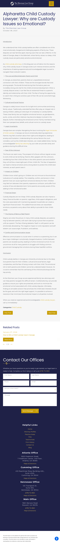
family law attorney (22, 143)
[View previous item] (4, 344)
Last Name (35, 375)
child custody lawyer (47, 300)
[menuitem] (30, 429)
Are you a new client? (11, 388)
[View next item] (11, 344)
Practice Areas (30, 434)
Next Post (52, 313)
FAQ (30, 437)
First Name (8, 375)
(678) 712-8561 (44, 371)
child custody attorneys (13, 64)
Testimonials (30, 439)
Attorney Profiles (30, 432)
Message (7, 395)
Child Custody (17, 307)
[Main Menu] (51, 3)
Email (33, 381)
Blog (30, 447)
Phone (6, 381)
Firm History (30, 442)
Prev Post (7, 313)
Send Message (30, 411)
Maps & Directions (30, 463)
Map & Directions (30, 510)
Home (30, 429)
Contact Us (30, 445)
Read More (8, 339)
